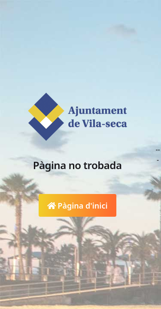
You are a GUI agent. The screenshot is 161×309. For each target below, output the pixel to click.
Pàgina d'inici (77, 205)
